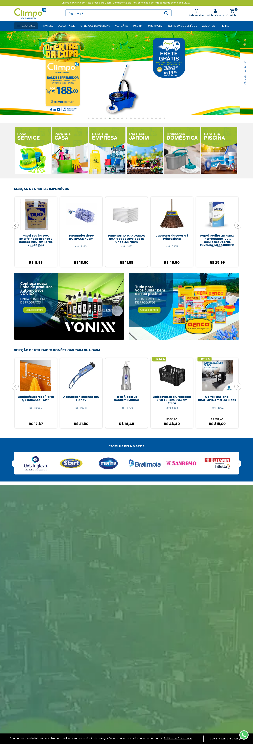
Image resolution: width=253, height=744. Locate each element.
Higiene (225, 26)
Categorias (26, 26)
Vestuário (121, 26)
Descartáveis (66, 26)
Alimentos (208, 26)
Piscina (137, 26)
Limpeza (48, 26)
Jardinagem (155, 26)
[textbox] (118, 13)
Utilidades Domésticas (95, 26)
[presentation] (8, 72)
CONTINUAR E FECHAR (224, 738)
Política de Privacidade (178, 738)
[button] (88, 118)
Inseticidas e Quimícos (182, 26)
